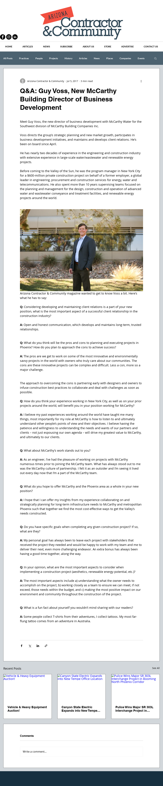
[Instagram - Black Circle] (8, 37)
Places (109, 58)
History (68, 58)
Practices (24, 58)
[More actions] (141, 81)
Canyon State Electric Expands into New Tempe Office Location (79, 708)
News (97, 58)
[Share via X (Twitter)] (29, 645)
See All (156, 668)
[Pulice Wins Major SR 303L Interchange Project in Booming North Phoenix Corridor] (135, 687)
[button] (155, 58)
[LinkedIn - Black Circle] (15, 37)
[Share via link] (46, 645)
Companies (125, 58)
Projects (53, 58)
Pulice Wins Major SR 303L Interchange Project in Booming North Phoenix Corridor (134, 708)
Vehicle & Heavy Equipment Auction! (27, 708)
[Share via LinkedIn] (37, 645)
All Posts (7, 58)
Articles (83, 58)
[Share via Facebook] (21, 645)
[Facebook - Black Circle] (2, 37)
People (39, 58)
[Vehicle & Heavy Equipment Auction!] (27, 687)
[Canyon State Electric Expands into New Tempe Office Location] (82, 687)
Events (141, 58)
